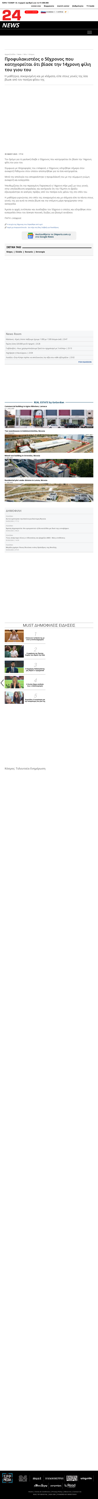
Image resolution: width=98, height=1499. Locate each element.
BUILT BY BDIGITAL (40, 1494)
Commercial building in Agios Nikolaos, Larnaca (26, 406)
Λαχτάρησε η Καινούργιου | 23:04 (19, 353)
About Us (67, 1492)
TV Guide (90, 6)
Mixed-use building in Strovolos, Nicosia (22, 455)
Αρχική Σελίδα (10, 54)
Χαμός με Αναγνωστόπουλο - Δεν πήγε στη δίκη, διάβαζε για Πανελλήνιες (33, 227)
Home (30, 1492)
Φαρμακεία (49, 6)
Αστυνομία (40, 252)
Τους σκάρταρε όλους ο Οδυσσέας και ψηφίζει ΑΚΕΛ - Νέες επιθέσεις (35, 538)
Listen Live (36, 6)
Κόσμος (31, 54)
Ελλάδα (19, 252)
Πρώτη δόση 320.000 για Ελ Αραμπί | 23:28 (23, 344)
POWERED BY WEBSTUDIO (67, 1494)
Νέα (25, 54)
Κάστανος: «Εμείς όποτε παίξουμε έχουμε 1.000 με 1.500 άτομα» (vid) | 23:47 (36, 339)
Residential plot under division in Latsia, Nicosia (26, 480)
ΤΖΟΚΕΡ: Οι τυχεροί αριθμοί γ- (21, 3)
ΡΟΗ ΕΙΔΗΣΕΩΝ (84, 362)
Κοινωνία (29, 252)
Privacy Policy (57, 1492)
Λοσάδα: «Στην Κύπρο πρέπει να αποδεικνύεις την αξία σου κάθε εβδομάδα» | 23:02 (40, 357)
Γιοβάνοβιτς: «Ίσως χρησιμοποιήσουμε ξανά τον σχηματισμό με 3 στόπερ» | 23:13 (39, 348)
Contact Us (77, 1492)
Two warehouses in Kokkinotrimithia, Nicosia (25, 431)
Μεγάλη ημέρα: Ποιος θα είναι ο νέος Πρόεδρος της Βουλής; (31, 547)
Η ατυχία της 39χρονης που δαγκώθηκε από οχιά (24, 224)
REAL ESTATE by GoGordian (49, 402)
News (19, 54)
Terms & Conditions (42, 1492)
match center (63, 6)
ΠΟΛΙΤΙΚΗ (9, 516)
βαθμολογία (77, 6)
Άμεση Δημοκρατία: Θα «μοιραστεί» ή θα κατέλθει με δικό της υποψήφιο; (37, 528)
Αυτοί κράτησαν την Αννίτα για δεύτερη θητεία (26, 519)
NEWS (10, 25)
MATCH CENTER (31, 12)
